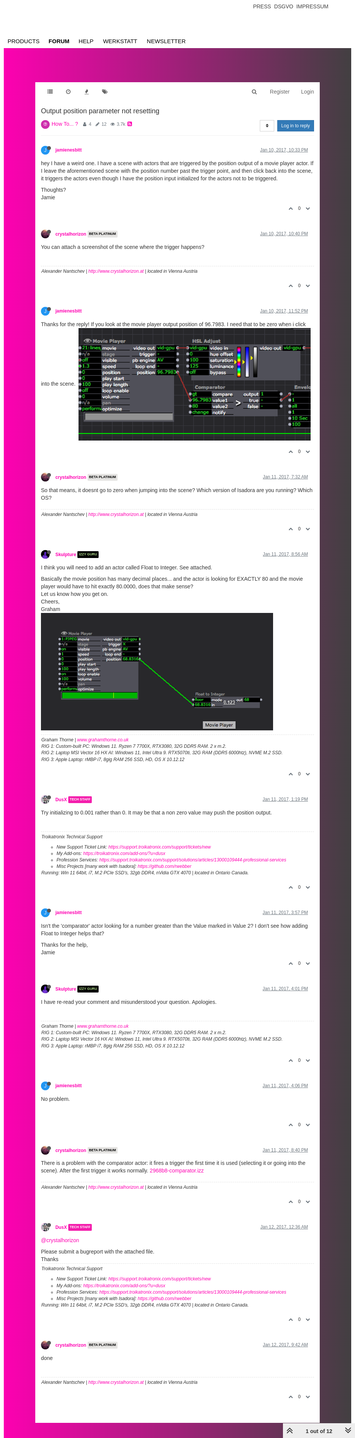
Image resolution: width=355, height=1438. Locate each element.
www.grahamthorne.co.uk (103, 739)
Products (23, 41)
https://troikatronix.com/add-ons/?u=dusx (124, 853)
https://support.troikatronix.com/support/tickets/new (159, 847)
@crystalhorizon (60, 1240)
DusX (61, 799)
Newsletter (166, 41)
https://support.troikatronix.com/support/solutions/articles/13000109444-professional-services (192, 860)
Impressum (312, 6)
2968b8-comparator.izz (177, 1171)
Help (86, 41)
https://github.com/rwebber (164, 866)
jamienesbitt (68, 150)
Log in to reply (295, 125)
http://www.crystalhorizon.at (116, 271)
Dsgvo (284, 6)
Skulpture (65, 554)
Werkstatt (120, 41)
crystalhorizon (70, 234)
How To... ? (65, 124)
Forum (59, 41)
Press (262, 6)
